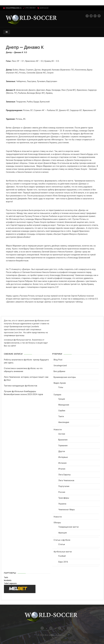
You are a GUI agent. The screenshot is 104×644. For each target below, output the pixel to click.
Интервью (63, 457)
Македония (63, 405)
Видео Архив (60, 383)
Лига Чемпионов (66, 480)
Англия (61, 434)
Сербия (61, 411)
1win (6, 577)
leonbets (7, 580)
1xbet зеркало (10, 583)
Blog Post (58, 360)
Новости (58, 429)
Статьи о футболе (62, 540)
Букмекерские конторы (65, 377)
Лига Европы (64, 475)
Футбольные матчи (63, 552)
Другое (61, 451)
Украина (62, 504)
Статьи (61, 544)
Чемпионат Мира (66, 509)
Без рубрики (59, 371)
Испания (62, 463)
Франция (62, 533)
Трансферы (63, 498)
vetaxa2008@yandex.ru (13, 8)
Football (62, 556)
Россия (61, 492)
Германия (63, 445)
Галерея (57, 395)
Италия (61, 469)
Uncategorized (60, 365)
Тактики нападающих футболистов (20, 386)
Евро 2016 (63, 562)
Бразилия (62, 440)
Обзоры (57, 522)
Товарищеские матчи (68, 527)
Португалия (63, 486)
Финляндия (63, 422)
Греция (61, 399)
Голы (60, 387)
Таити (61, 416)
